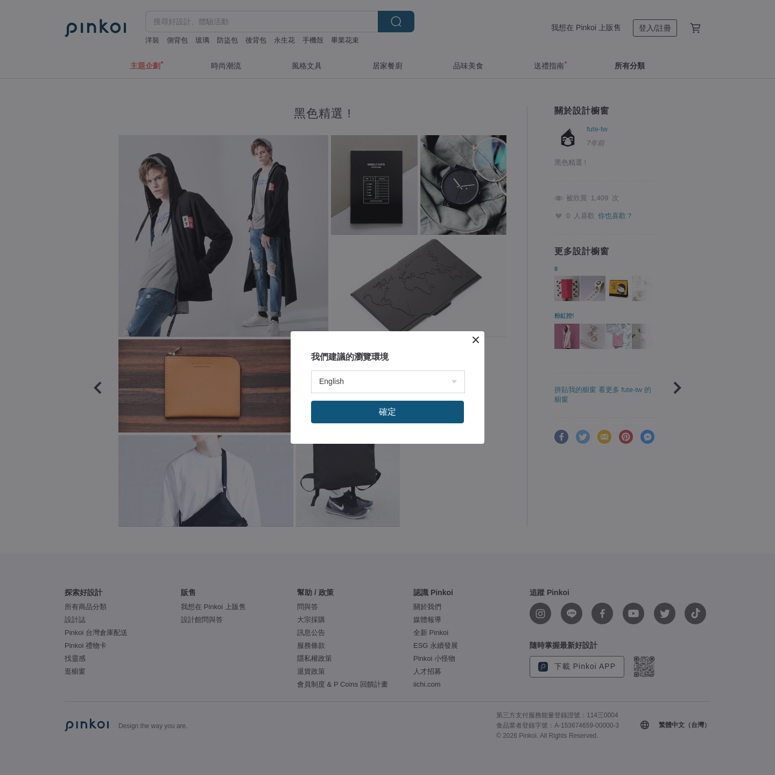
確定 (387, 411)
